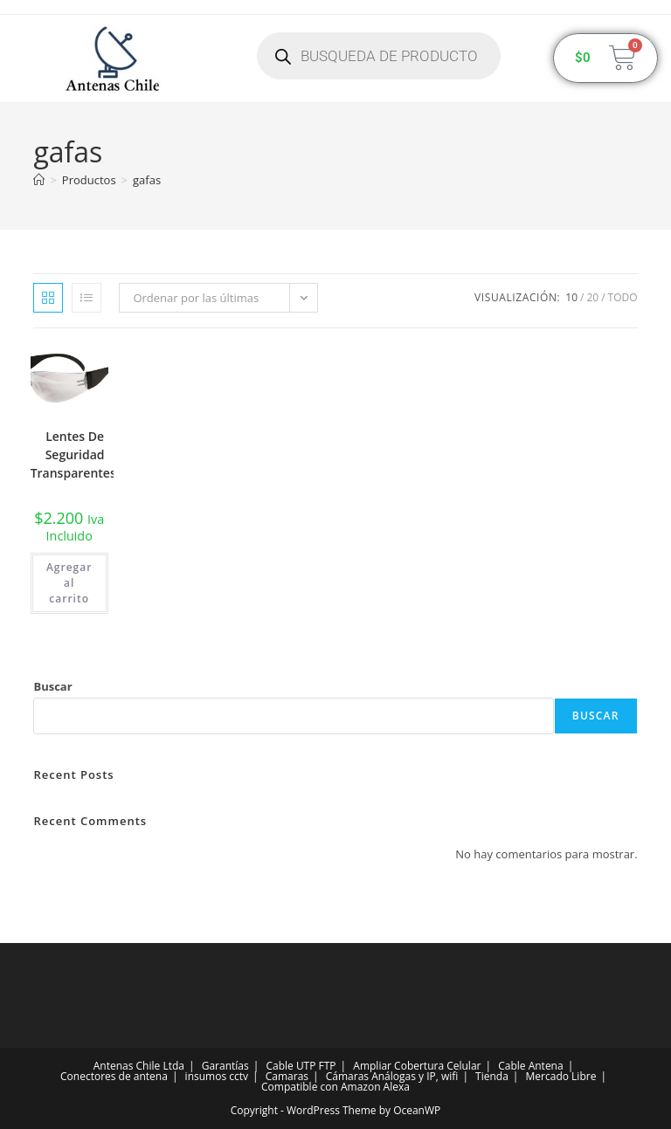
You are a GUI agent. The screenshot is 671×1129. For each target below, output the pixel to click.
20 (592, 297)
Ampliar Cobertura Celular (417, 1065)
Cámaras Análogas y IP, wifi (392, 1076)
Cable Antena (530, 1065)
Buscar (52, 686)
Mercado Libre (561, 1076)
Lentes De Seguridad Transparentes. (75, 454)
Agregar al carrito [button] (69, 583)
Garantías (225, 1065)
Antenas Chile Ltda (138, 1065)
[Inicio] (39, 180)
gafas (147, 180)
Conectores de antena (114, 1076)
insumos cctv (216, 1076)
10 (571, 297)
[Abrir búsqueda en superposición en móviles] (378, 56)
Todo (623, 297)
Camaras (287, 1076)
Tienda (491, 1076)
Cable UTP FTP (301, 1065)
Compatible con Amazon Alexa (335, 1086)
